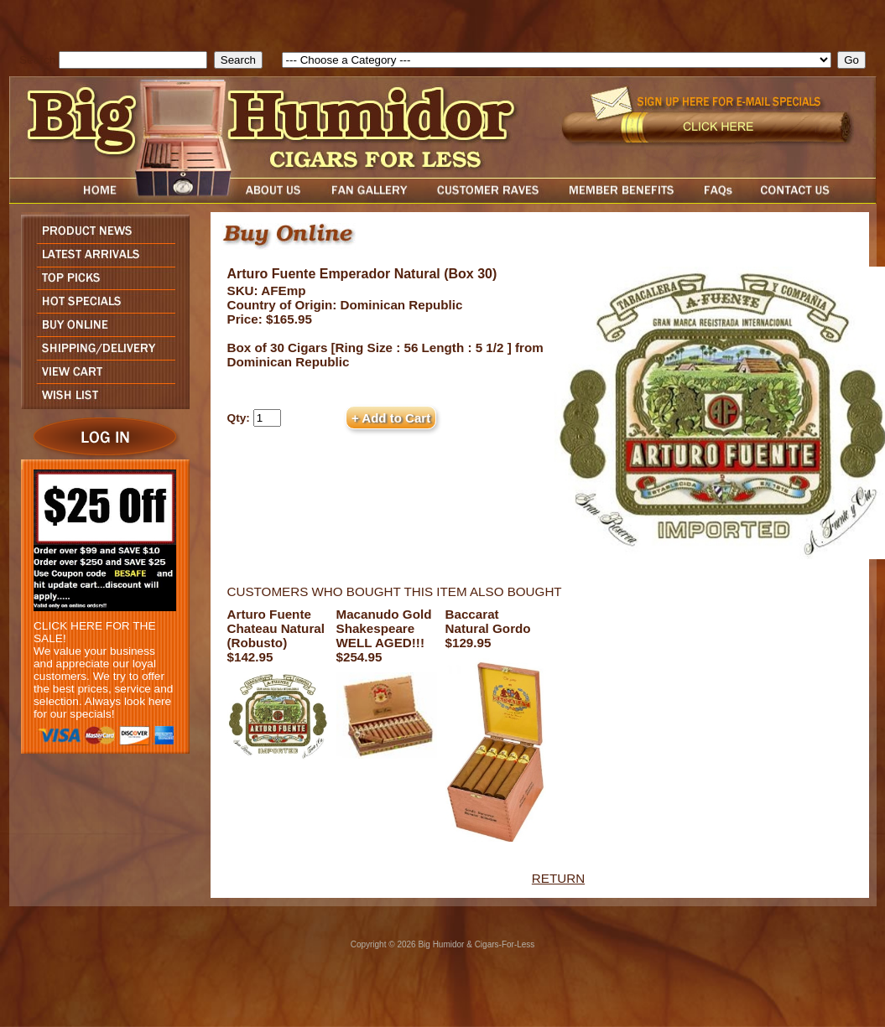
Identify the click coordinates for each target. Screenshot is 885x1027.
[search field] (133, 60)
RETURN (558, 878)
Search (37, 60)
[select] (556, 60)
